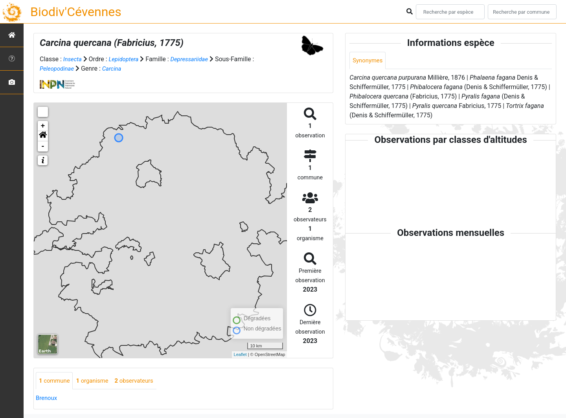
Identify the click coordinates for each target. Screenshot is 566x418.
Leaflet (240, 354)
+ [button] (43, 126)
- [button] (43, 146)
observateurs (141, 381)
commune (55, 381)
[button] (43, 136)
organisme (96, 381)
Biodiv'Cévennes (75, 11)
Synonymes (369, 60)
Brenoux (47, 398)
